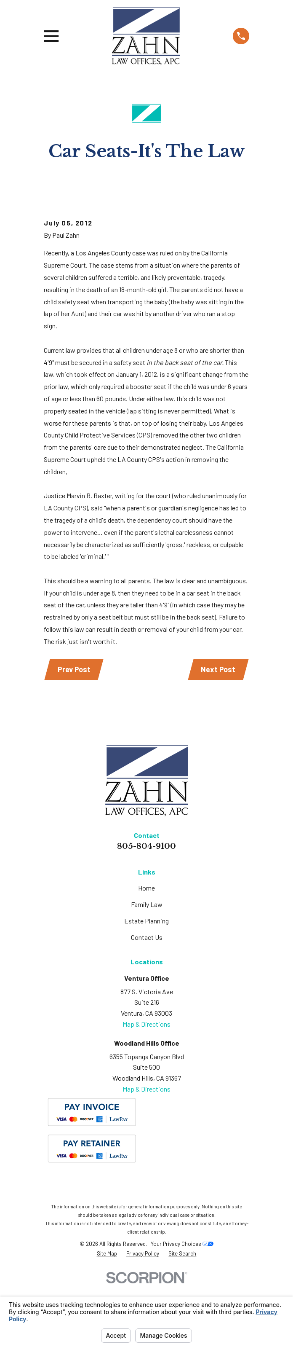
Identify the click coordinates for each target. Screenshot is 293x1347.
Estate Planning (146, 983)
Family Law (146, 967)
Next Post (218, 731)
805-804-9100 (146, 908)
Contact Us (146, 999)
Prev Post (74, 731)
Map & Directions (146, 1086)
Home (146, 950)
